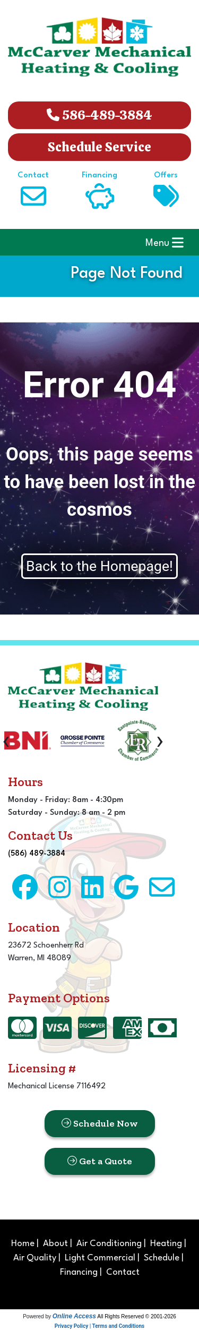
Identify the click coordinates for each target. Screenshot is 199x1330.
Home (22, 1243)
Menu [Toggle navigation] (164, 242)
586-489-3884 (99, 115)
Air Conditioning (109, 1243)
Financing (79, 1272)
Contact (123, 1272)
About (55, 1243)
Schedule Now (100, 1123)
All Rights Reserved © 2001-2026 (136, 1316)
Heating (166, 1243)
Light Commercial (100, 1258)
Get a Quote (99, 1161)
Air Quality (34, 1258)
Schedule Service (99, 147)
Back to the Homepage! (99, 566)
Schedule (161, 1258)
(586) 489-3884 (36, 854)
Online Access (74, 1316)
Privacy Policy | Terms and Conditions (99, 1326)
